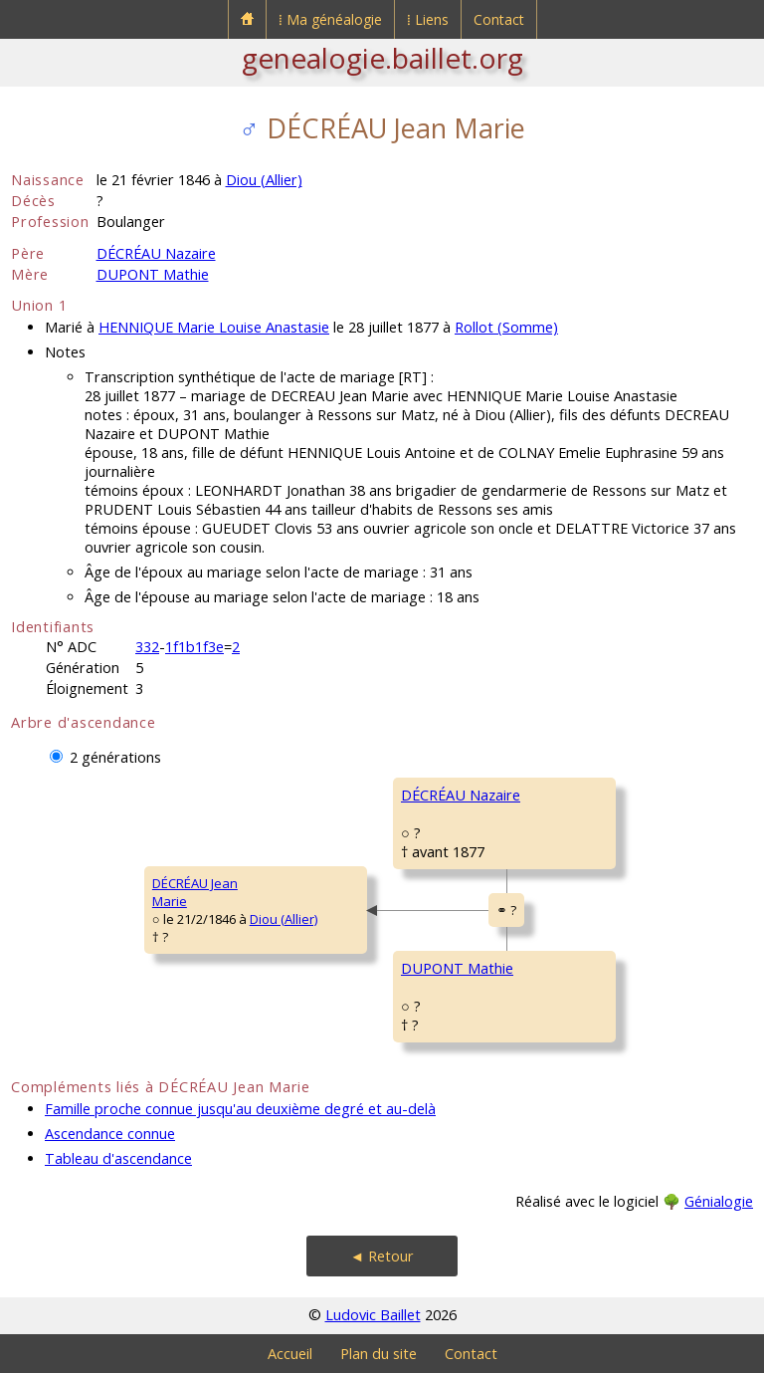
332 (147, 646)
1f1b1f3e (194, 646)
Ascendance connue (110, 1133)
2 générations (115, 757)
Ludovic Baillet (373, 1314)
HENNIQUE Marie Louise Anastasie (213, 327)
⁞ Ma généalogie (330, 19)
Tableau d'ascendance (118, 1158)
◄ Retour (382, 1256)
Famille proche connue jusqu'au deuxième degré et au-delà (240, 1108)
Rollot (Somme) (506, 327)
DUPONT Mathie (152, 274)
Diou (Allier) (264, 179)
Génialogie (718, 1201)
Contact (499, 19)
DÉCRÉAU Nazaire (156, 253)
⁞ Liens (428, 19)
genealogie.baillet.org (382, 58)
